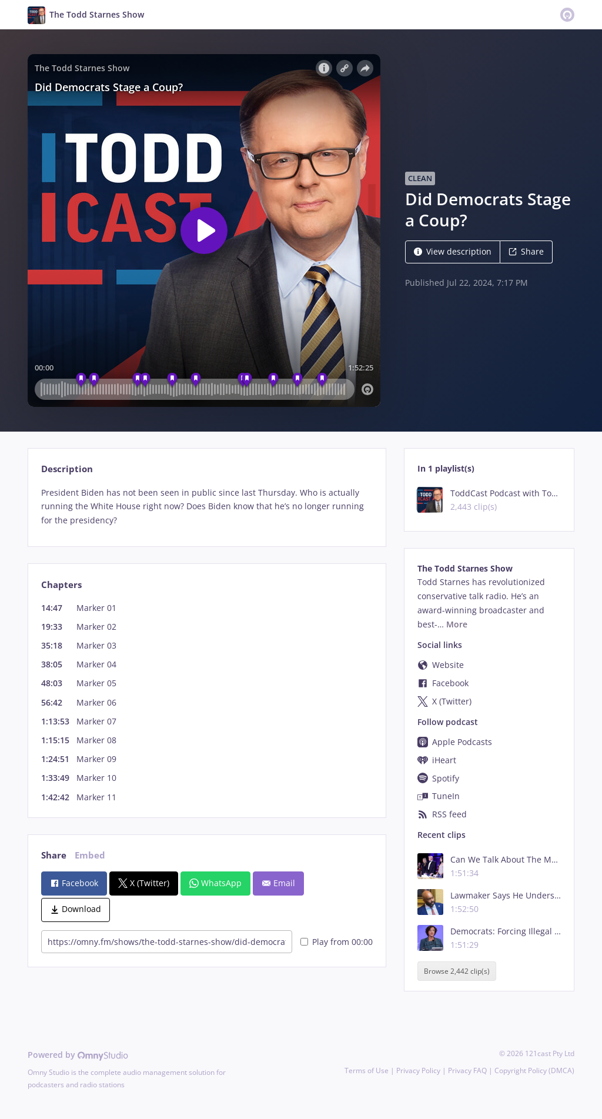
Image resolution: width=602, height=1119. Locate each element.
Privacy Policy (418, 1070)
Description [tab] (67, 469)
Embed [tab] (90, 855)
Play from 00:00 (336, 941)
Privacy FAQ (467, 1070)
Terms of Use (367, 1070)
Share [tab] (53, 855)
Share (526, 251)
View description (452, 251)
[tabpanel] (206, 506)
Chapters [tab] (61, 585)
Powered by (78, 1054)
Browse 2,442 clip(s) (457, 971)
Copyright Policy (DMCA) (534, 1070)
